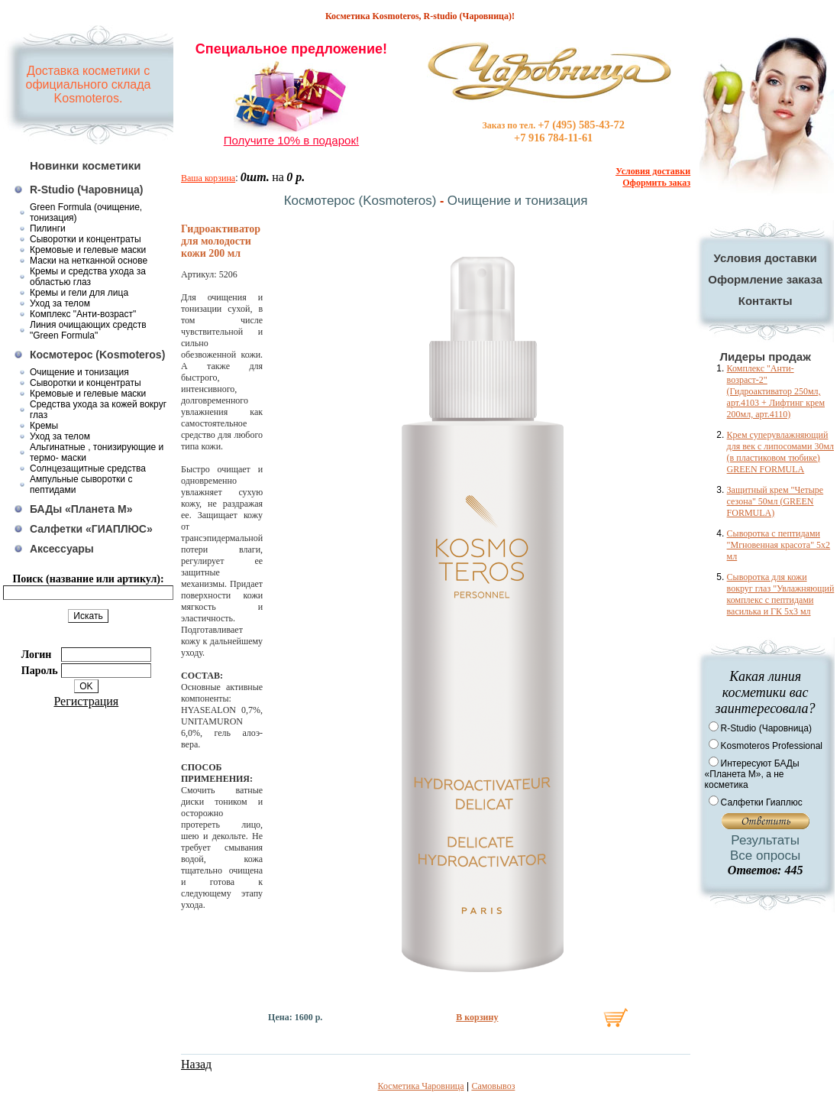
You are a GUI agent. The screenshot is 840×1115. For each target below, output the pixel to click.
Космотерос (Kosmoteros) (97, 354)
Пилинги (48, 228)
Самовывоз (493, 1086)
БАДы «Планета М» (81, 509)
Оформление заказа (765, 279)
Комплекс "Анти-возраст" (83, 314)
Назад (196, 1064)
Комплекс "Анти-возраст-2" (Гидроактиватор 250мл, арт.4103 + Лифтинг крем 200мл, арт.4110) (776, 391)
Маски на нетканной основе (88, 260)
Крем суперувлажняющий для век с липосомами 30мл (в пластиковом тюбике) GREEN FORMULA (780, 452)
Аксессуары (62, 549)
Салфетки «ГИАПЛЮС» (91, 529)
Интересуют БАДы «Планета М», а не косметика (752, 774)
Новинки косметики (85, 165)
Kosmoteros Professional (771, 746)
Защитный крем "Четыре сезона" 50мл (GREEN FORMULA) (775, 501)
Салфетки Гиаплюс (762, 802)
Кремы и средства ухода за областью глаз (88, 276)
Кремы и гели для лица (79, 292)
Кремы (44, 425)
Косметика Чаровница (421, 1086)
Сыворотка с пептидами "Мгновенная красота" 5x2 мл (778, 545)
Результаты (765, 840)
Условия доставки (765, 257)
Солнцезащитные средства (88, 468)
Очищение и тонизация (79, 372)
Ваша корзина (208, 178)
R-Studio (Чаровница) (87, 189)
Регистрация (85, 701)
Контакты (765, 300)
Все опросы (765, 855)
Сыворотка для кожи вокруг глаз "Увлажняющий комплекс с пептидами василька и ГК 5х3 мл (781, 594)
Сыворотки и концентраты (85, 239)
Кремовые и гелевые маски (88, 250)
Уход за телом (60, 303)
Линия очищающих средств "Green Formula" (88, 330)
